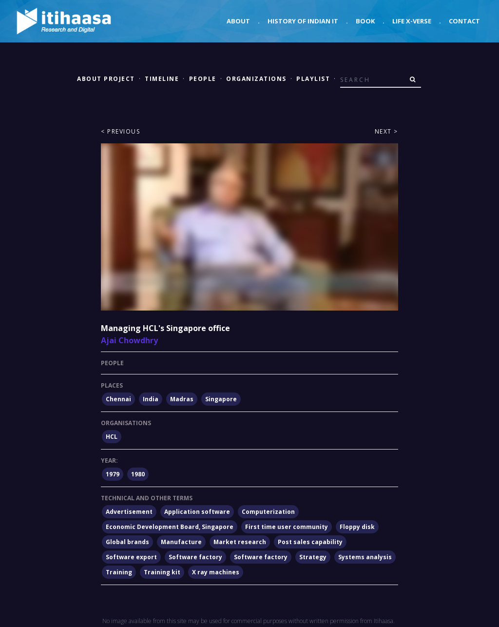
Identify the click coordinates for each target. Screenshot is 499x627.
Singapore (221, 399)
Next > (386, 131)
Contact (464, 21)
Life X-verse (411, 21)
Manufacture (181, 542)
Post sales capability (310, 542)
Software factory (195, 557)
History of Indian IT (303, 21)
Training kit (162, 572)
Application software (197, 512)
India (150, 399)
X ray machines (215, 572)
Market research (239, 542)
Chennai (118, 399)
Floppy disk (357, 527)
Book (365, 21)
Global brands (127, 542)
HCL (111, 436)
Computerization (268, 512)
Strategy (312, 557)
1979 (112, 474)
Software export (131, 557)
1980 (138, 474)
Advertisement (129, 512)
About (238, 21)
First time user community (286, 527)
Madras (181, 399)
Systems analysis (365, 557)
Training (119, 572)
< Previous (120, 131)
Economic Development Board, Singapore (169, 527)
